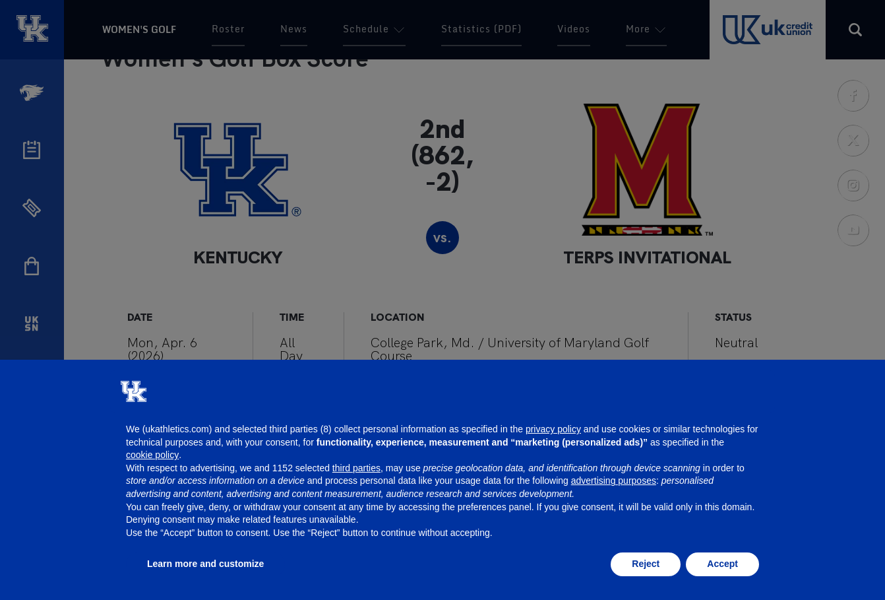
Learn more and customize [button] (205, 563)
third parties (356, 468)
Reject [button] (645, 563)
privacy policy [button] (553, 429)
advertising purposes (613, 480)
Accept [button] (722, 563)
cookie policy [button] (152, 455)
